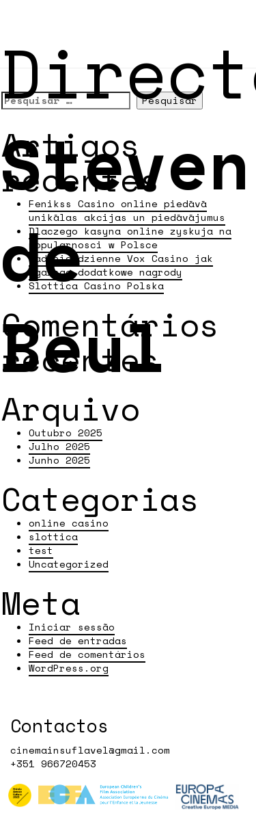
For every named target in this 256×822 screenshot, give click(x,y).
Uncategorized (69, 564)
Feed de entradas (78, 640)
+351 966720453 (53, 763)
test (41, 550)
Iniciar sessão (72, 627)
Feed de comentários (87, 654)
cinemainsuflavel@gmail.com (90, 749)
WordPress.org (69, 668)
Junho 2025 (59, 460)
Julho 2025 (59, 446)
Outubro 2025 (65, 432)
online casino (69, 523)
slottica (53, 536)
